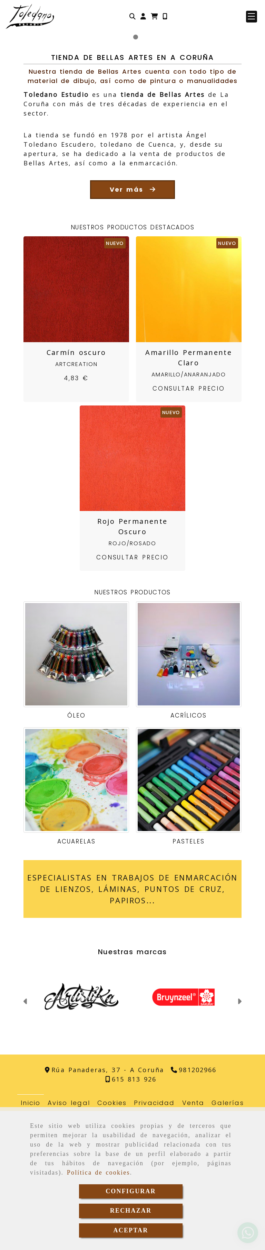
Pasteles (189, 980)
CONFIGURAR (131, 1191)
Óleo (76, 854)
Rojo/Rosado (132, 682)
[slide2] (135, 176)
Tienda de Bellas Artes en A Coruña (132, 196)
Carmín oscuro (76, 491)
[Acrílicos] (189, 793)
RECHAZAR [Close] (130, 1210)
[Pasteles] (189, 919)
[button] (143, 16)
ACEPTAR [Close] (131, 1230)
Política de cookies (98, 1172)
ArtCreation (76, 503)
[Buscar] (132, 16)
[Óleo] (76, 793)
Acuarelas (76, 980)
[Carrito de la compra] (154, 16)
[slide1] (129, 176)
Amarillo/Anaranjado (188, 514)
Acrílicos (188, 854)
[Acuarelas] (76, 919)
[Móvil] (165, 16)
